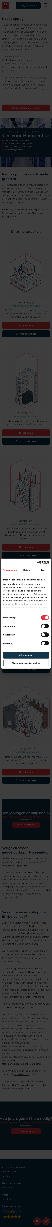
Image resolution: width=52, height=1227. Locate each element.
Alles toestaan (26, 655)
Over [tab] (42, 570)
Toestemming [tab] (10, 570)
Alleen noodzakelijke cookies (26, 663)
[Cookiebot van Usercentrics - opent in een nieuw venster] (37, 562)
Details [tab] (26, 570)
